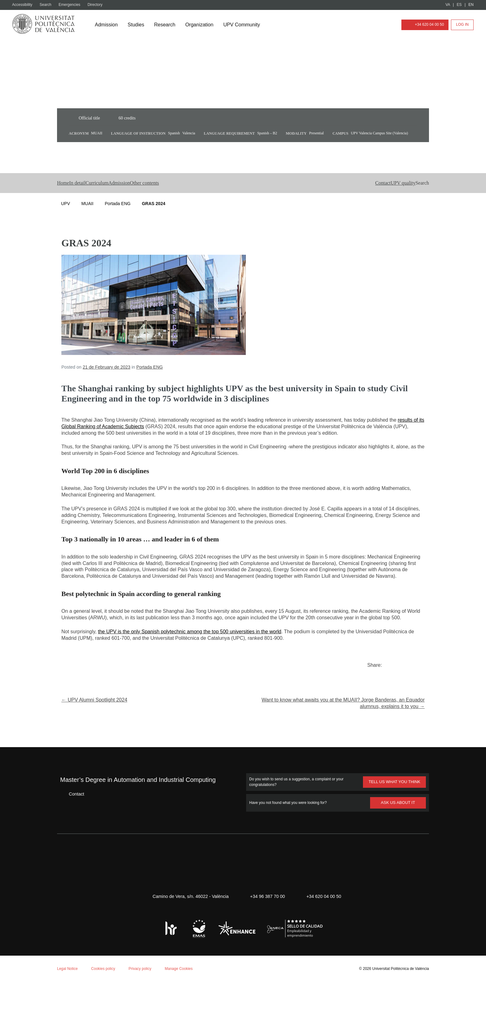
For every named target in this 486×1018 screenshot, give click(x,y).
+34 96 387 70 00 (266, 932)
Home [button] (65, 200)
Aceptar (30, 995)
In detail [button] (91, 200)
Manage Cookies (184, 1004)
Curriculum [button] (122, 200)
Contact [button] (346, 200)
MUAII (87, 220)
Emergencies (72, 4)
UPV (65, 220)
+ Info (459, 1003)
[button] (411, 200)
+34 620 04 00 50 (423, 24)
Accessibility (23, 4)
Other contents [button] (196, 200)
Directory (98, 4)
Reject (61, 995)
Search (47, 4)
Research (167, 25)
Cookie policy (82, 937)
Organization (203, 25)
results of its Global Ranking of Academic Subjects (129, 443)
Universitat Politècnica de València (399, 1004)
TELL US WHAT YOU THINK (394, 817)
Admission (107, 25)
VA (448, 4)
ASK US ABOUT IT (398, 838)
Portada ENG (117, 220)
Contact (72, 829)
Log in (462, 24)
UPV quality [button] (380, 200)
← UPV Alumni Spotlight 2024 (96, 736)
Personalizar (98, 995)
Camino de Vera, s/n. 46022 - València (187, 932)
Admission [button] (157, 200)
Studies (137, 25)
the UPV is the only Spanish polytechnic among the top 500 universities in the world (200, 668)
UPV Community (247, 25)
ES (459, 4)
